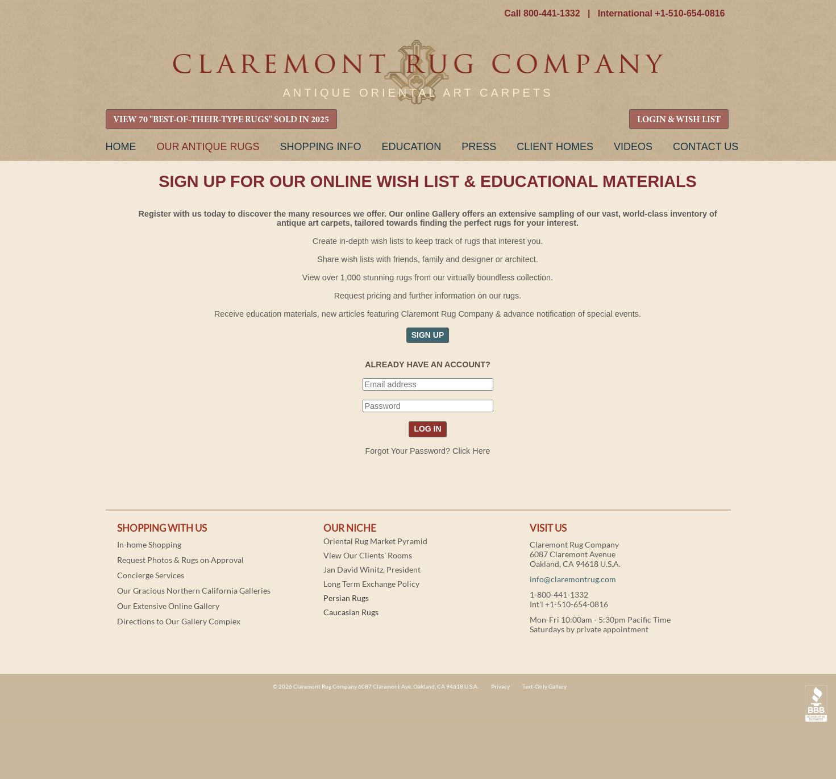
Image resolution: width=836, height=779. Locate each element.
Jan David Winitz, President (372, 569)
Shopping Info (320, 146)
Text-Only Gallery (544, 686)
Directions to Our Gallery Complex (178, 621)
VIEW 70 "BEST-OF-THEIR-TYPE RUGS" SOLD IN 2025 (221, 120)
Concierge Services (150, 575)
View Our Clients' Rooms (367, 555)
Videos (633, 146)
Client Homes (555, 146)
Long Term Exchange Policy (371, 584)
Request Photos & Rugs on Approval (180, 560)
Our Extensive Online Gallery (168, 606)
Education (412, 146)
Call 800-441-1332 (542, 13)
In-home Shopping (149, 544)
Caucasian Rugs (351, 612)
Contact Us (705, 146)
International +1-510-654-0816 (661, 13)
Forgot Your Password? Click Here (427, 450)
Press (478, 146)
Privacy (500, 686)
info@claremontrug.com (573, 579)
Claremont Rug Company (418, 72)
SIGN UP (427, 334)
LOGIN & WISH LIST (679, 120)
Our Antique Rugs (208, 146)
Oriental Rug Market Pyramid (375, 541)
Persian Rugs (346, 598)
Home (121, 146)
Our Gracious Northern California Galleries (194, 590)
